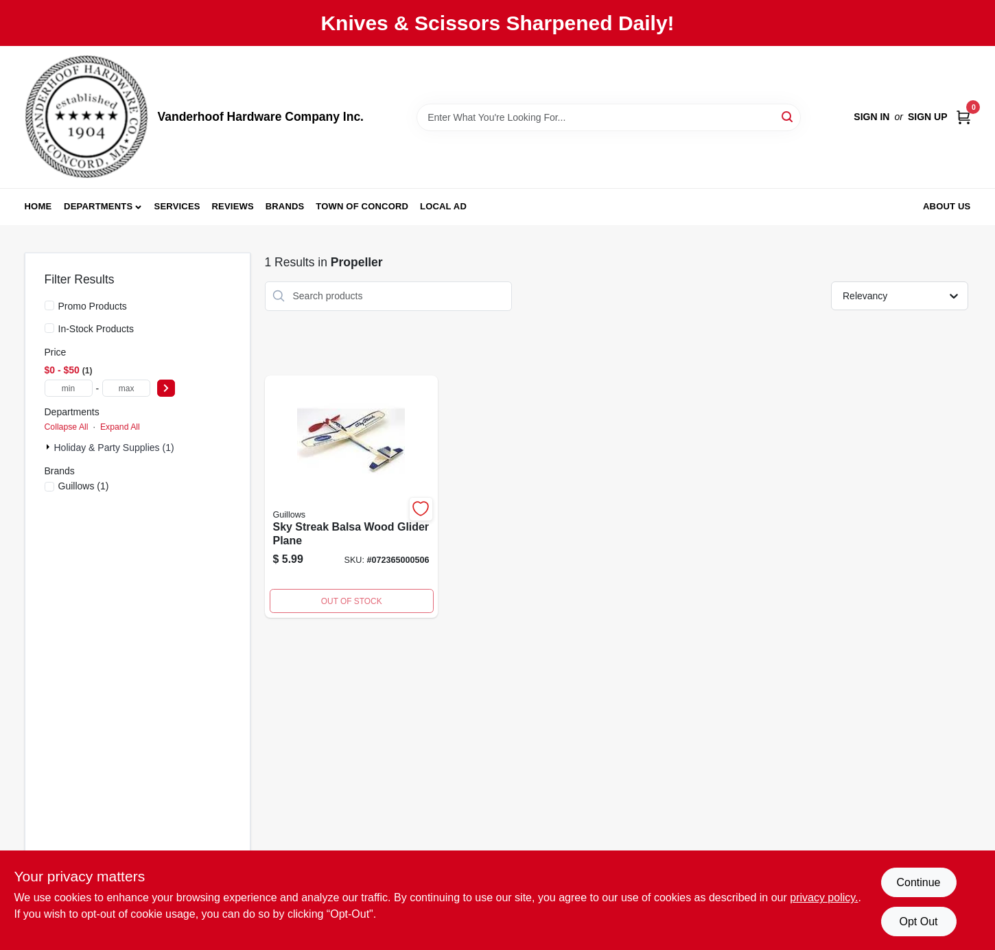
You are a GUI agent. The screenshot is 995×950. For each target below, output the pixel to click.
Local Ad (443, 206)
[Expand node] (49, 447)
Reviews (233, 206)
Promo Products (92, 306)
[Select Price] (166, 388)
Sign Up (928, 116)
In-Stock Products (96, 328)
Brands (285, 206)
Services (177, 206)
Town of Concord (362, 206)
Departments (98, 206)
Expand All (120, 427)
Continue (918, 882)
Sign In (871, 116)
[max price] (126, 388)
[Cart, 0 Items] (963, 117)
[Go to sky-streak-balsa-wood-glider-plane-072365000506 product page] (351, 496)
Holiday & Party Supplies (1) (114, 447)
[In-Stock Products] (49, 328)
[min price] (69, 388)
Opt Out (918, 921)
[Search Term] (609, 117)
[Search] (788, 116)
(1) (83, 485)
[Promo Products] (49, 305)
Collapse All (67, 427)
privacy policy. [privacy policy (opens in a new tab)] (824, 897)
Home (38, 206)
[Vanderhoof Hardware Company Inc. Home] (86, 117)
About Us (947, 206)
